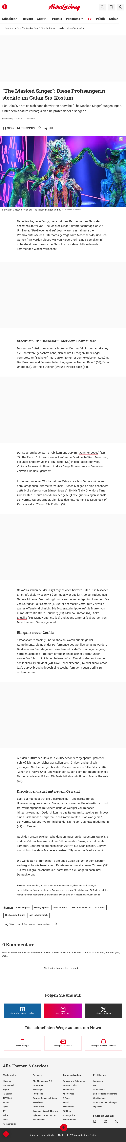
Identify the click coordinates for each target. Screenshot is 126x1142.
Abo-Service (68, 1094)
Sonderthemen (70, 1119)
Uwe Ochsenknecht (66, 663)
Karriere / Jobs (70, 1085)
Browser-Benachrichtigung (45, 1098)
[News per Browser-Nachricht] (103, 1043)
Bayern (28, 19)
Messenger (38, 1089)
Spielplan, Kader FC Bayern (45, 1111)
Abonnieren (68, 1089)
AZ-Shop (67, 1111)
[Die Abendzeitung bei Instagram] (63, 1011)
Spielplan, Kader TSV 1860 (45, 1115)
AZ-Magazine (69, 1115)
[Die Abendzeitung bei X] (103, 1011)
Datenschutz (99, 1089)
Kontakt (66, 1102)
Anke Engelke (23, 907)
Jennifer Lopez (88, 452)
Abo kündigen (99, 1098)
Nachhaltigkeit (9, 1124)
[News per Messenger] (22, 1043)
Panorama (73, 19)
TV (90, 19)
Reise (5, 1119)
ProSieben (38, 230)
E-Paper (66, 1098)
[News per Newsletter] (63, 1043)
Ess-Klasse (38, 1102)
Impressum (98, 1081)
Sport (41, 19)
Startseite (9, 28)
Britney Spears (57, 490)
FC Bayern (7, 1094)
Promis (57, 19)
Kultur (113, 19)
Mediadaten (68, 1107)
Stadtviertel (8, 1085)
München (9, 19)
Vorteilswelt (38, 1107)
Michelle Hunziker (55, 850)
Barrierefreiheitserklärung (105, 1094)
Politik (100, 19)
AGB (95, 1085)
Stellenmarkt (39, 1119)
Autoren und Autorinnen (74, 1081)
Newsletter (38, 1085)
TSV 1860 (7, 1098)
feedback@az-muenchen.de (87, 894)
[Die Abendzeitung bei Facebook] (22, 1011)
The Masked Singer (57, 226)
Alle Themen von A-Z (42, 1081)
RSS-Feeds (38, 1094)
